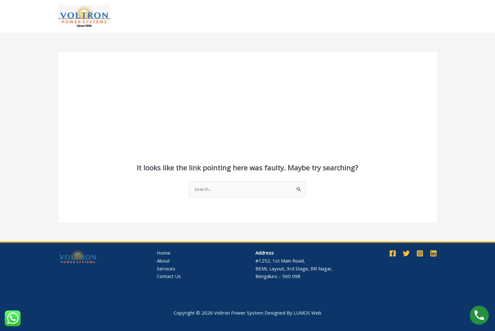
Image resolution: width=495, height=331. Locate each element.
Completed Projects (288, 16)
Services (209, 16)
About (181, 16)
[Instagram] (419, 253)
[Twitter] (406, 253)
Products (244, 16)
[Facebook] (392, 253)
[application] (218, 16)
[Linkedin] (433, 253)
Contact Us (331, 16)
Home (158, 16)
